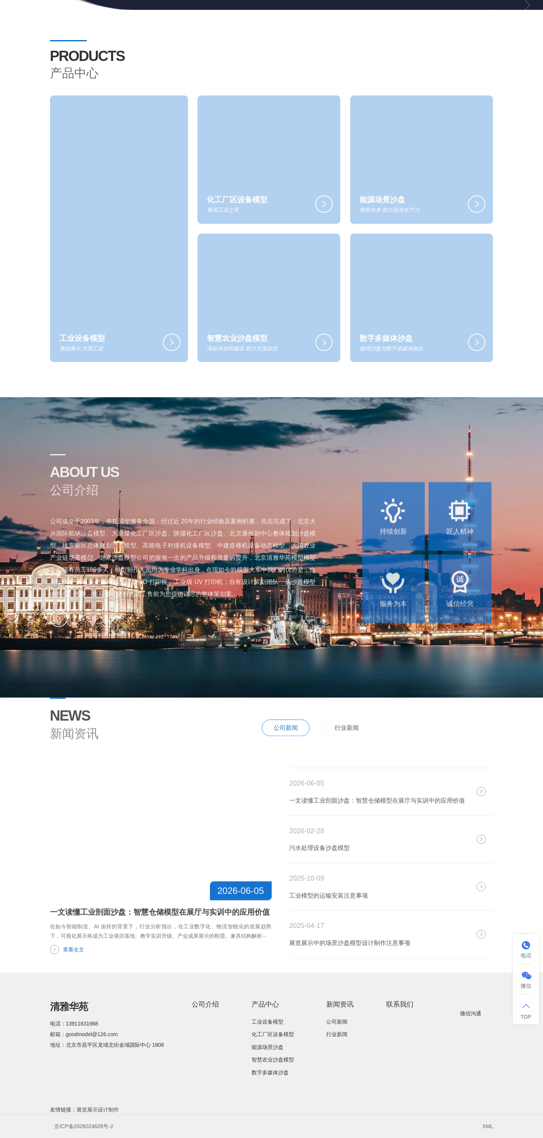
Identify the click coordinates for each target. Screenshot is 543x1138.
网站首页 (210, 18)
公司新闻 (286, 754)
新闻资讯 (380, 19)
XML (487, 1126)
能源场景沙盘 (267, 1047)
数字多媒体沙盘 (270, 1072)
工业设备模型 (267, 1022)
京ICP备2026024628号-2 (83, 1126)
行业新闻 (347, 754)
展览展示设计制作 (98, 1110)
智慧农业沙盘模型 (273, 1060)
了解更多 (74, 631)
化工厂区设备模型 (273, 1034)
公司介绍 (264, 18)
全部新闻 (472, 754)
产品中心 (320, 19)
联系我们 (437, 18)
